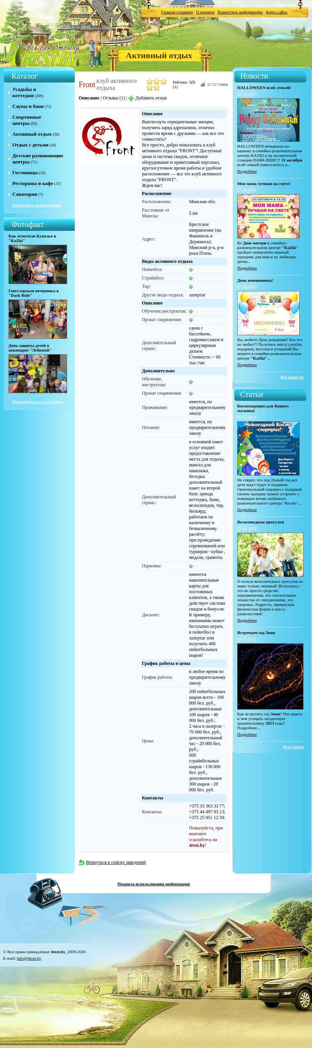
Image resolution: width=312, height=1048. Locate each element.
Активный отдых (159, 55)
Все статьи (293, 746)
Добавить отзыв (147, 98)
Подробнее (247, 171)
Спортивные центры (26, 120)
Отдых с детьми (30, 145)
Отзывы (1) (114, 98)
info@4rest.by (29, 958)
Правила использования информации (154, 883)
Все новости (292, 377)
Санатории (24, 194)
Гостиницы (25, 172)
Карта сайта (276, 12)
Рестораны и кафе (32, 183)
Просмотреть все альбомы (37, 401)
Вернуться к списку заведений (112, 862)
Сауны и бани (28, 106)
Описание (89, 98)
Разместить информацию (240, 12)
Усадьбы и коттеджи (24, 92)
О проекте (205, 12)
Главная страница (177, 12)
